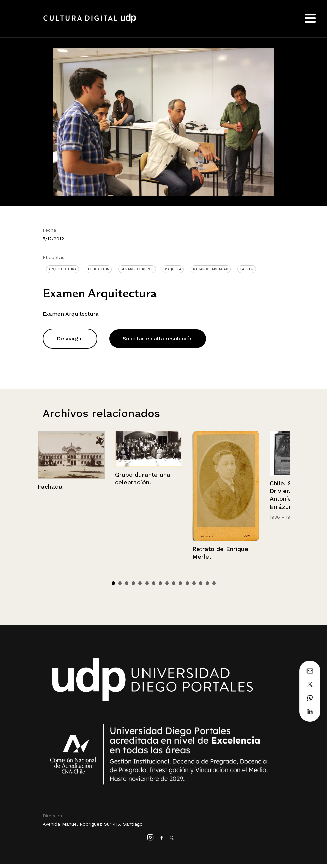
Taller (247, 269)
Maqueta (173, 269)
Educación (98, 269)
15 (207, 583)
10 (173, 583)
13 (194, 583)
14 (200, 583)
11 (180, 583)
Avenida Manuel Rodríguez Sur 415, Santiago (93, 824)
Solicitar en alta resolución (158, 338)
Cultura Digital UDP (90, 21)
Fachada (50, 486)
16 (214, 583)
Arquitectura (62, 269)
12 (187, 583)
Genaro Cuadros (137, 269)
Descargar (70, 338)
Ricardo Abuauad (210, 269)
